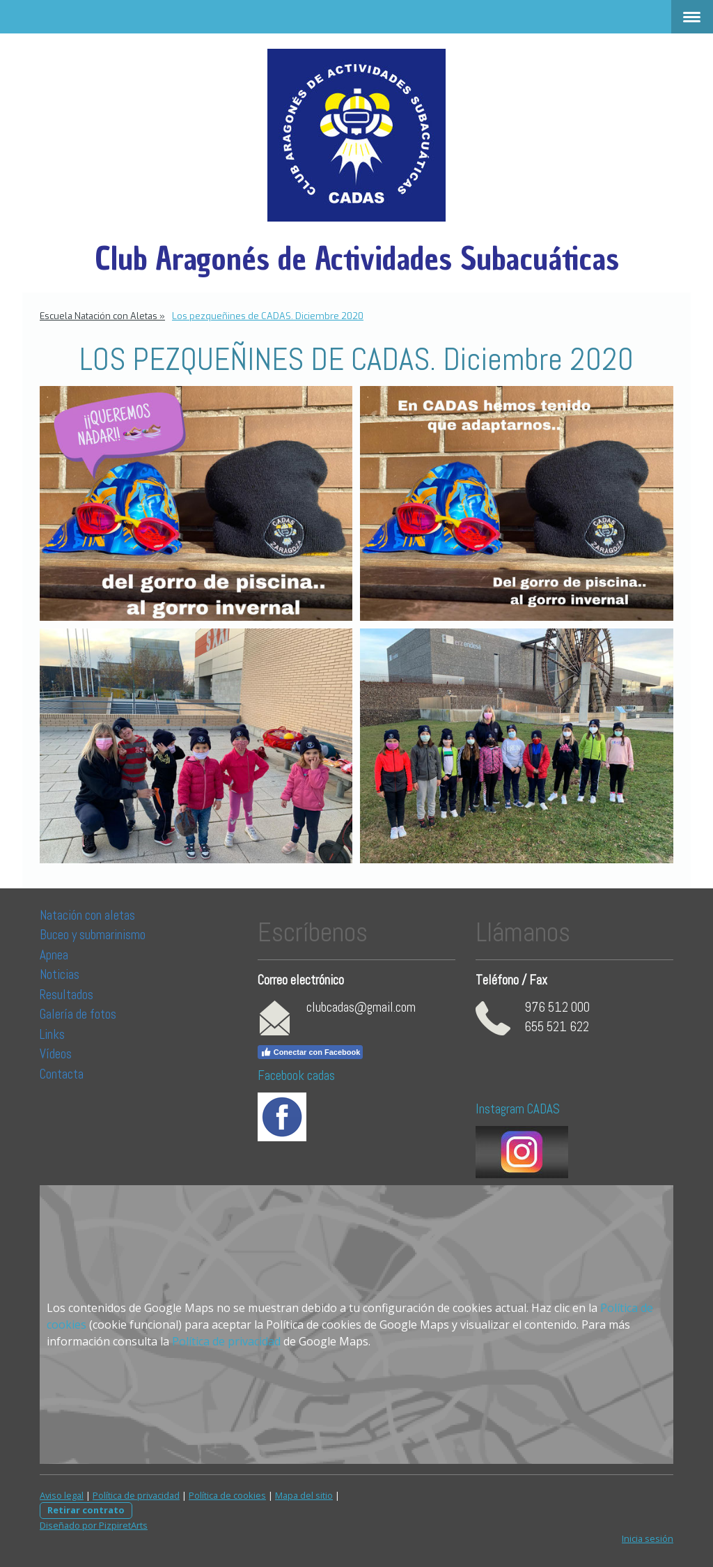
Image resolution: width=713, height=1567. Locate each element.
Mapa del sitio (304, 1495)
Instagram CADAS (518, 1109)
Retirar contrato (86, 1510)
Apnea (54, 955)
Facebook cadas (296, 1075)
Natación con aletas (87, 915)
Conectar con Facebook (310, 1052)
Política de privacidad (226, 1341)
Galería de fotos (78, 1014)
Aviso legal (62, 1495)
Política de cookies (227, 1495)
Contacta (62, 1074)
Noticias (61, 974)
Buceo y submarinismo (93, 934)
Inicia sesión (647, 1538)
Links (52, 1034)
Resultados (66, 994)
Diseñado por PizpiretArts (94, 1525)
